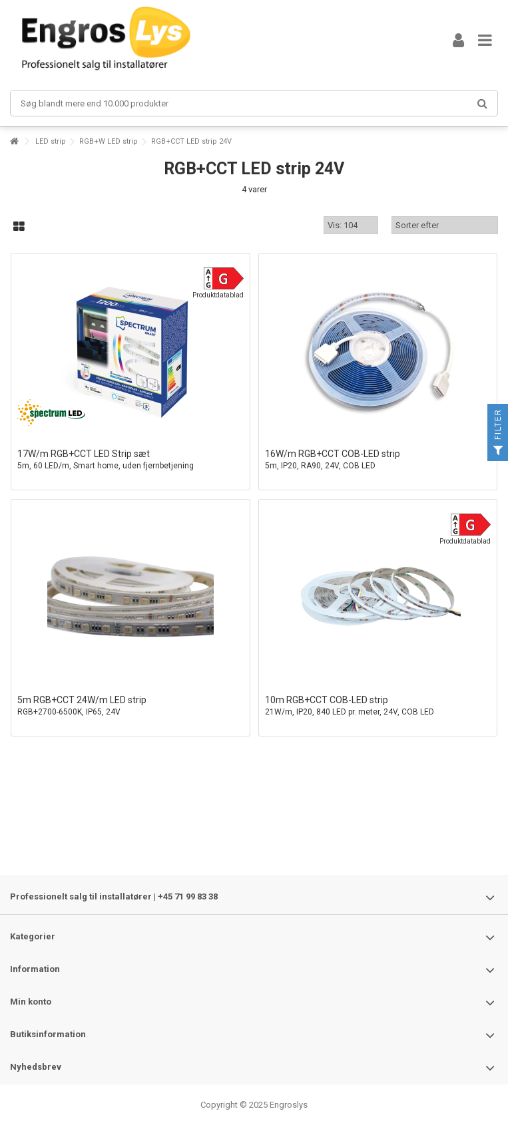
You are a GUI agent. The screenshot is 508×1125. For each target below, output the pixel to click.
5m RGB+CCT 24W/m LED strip (130, 706)
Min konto (30, 1002)
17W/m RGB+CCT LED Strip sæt (130, 460)
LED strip (50, 141)
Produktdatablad (218, 295)
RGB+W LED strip (108, 141)
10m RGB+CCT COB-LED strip (378, 706)
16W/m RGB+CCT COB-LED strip (378, 460)
